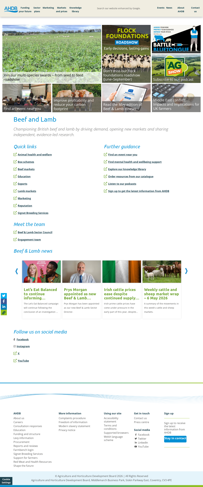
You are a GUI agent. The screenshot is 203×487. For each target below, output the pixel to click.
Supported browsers (116, 433)
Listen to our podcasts (120, 184)
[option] (41, 287)
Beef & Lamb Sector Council (32, 232)
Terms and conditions (110, 427)
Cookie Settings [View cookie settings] (6, 481)
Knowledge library (75, 9)
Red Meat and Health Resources (32, 462)
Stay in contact (175, 438)
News (169, 7)
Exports (20, 184)
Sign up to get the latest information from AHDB (136, 191)
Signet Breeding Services (30, 213)
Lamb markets (24, 191)
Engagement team (27, 239)
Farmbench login (23, 450)
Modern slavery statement (74, 426)
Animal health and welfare (32, 154)
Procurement (21, 442)
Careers (18, 422)
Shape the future (23, 465)
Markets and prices (61, 9)
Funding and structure (26, 434)
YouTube (21, 361)
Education (22, 176)
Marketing (48, 7)
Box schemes (23, 162)
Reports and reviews (25, 446)
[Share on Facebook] (4, 301)
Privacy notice (67, 430)
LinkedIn (143, 442)
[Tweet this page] (4, 296)
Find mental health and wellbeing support (133, 162)
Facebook (143, 434)
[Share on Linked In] (4, 307)
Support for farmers (25, 458)
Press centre (141, 422)
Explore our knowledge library (125, 169)
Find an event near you (120, 154)
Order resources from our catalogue (128, 176)
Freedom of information (73, 422)
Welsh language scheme (113, 438)
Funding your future (25, 9)
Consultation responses (27, 426)
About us (18, 418)
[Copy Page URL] (4, 312)
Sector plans (36, 9)
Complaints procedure (72, 418)
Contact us (195, 9)
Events (160, 7)
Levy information (23, 438)
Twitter (142, 438)
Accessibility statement (111, 419)
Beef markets (24, 169)
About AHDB (180, 9)
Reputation (22, 205)
